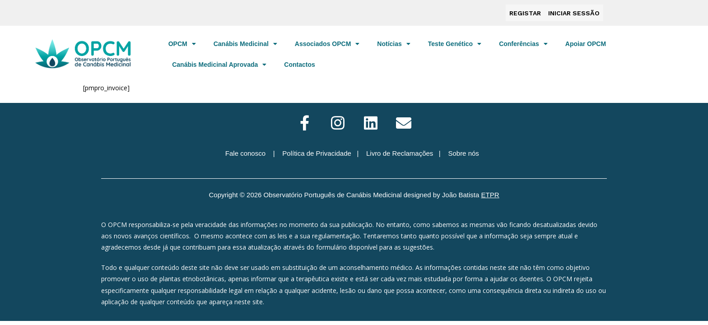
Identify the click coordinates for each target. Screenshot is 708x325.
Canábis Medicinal (245, 42)
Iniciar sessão (574, 12)
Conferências (523, 42)
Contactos (299, 62)
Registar (525, 12)
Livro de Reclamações (399, 151)
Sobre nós (463, 151)
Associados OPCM (327, 42)
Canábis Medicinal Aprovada (219, 62)
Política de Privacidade (316, 151)
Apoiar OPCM (585, 42)
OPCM (182, 42)
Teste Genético (454, 42)
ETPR (490, 193)
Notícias (393, 42)
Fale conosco (245, 151)
